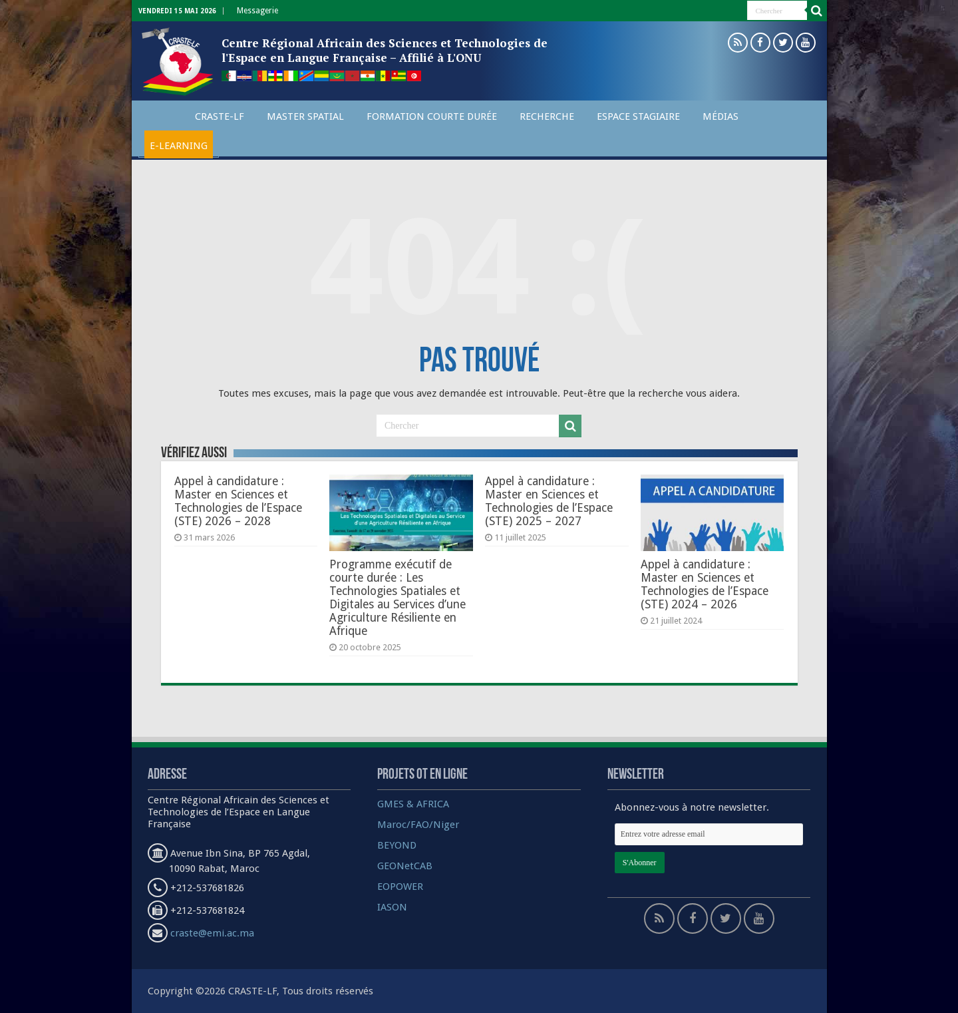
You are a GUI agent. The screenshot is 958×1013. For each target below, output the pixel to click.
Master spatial (305, 116)
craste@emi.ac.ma (212, 933)
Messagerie (257, 10)
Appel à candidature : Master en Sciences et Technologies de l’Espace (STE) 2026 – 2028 (238, 501)
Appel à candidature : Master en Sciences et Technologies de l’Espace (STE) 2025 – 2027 (549, 501)
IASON (392, 907)
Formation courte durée (432, 116)
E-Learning (179, 146)
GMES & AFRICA (413, 804)
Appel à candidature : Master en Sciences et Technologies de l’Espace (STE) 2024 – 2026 (704, 584)
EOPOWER (400, 887)
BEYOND (396, 845)
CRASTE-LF (219, 116)
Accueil (161, 114)
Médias (720, 116)
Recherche (547, 116)
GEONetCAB (404, 866)
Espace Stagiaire (638, 116)
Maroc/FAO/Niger (418, 825)
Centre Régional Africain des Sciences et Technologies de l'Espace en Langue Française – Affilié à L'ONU (385, 50)
